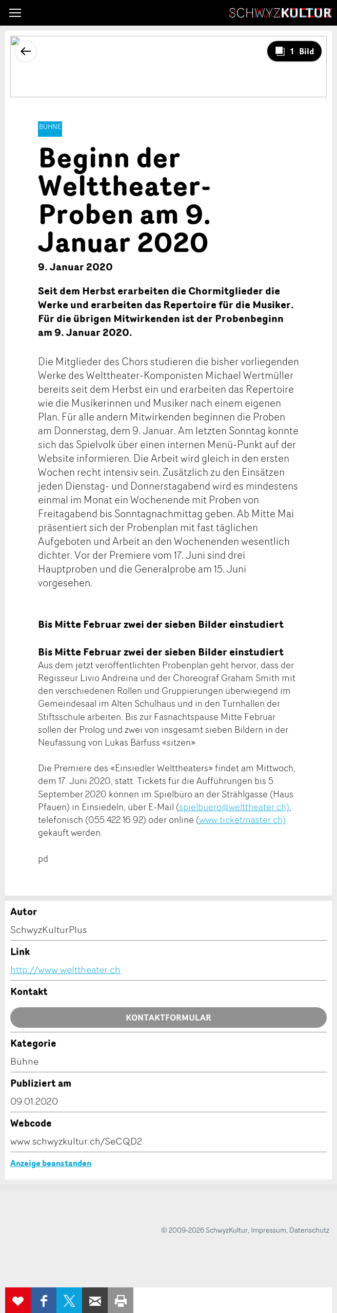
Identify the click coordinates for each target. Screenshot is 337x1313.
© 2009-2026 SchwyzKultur (204, 1230)
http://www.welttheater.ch (65, 969)
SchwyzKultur (280, 13)
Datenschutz (309, 1230)
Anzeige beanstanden (50, 1163)
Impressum (268, 1230)
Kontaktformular (168, 1017)
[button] (15, 13)
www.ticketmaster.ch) (242, 819)
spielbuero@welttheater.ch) (234, 806)
